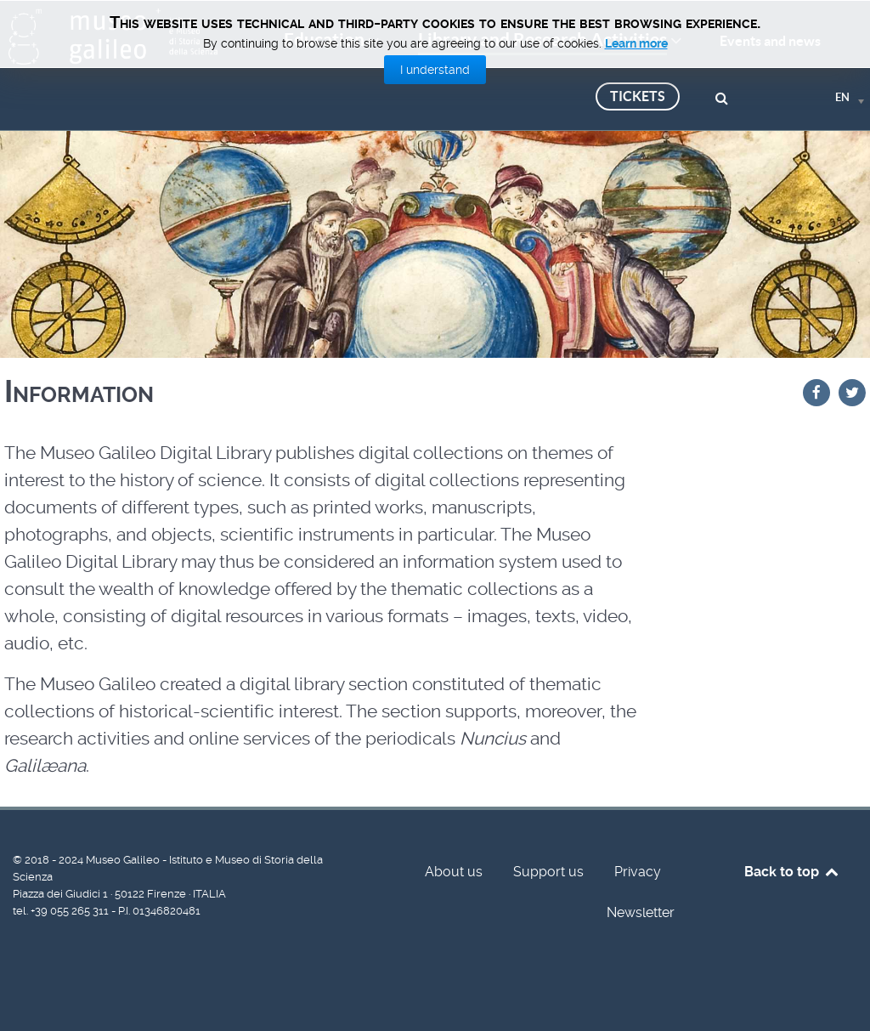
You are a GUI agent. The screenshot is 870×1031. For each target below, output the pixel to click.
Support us (548, 872)
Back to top (792, 872)
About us (454, 872)
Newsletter (641, 912)
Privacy (637, 872)
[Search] (724, 96)
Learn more (636, 43)
